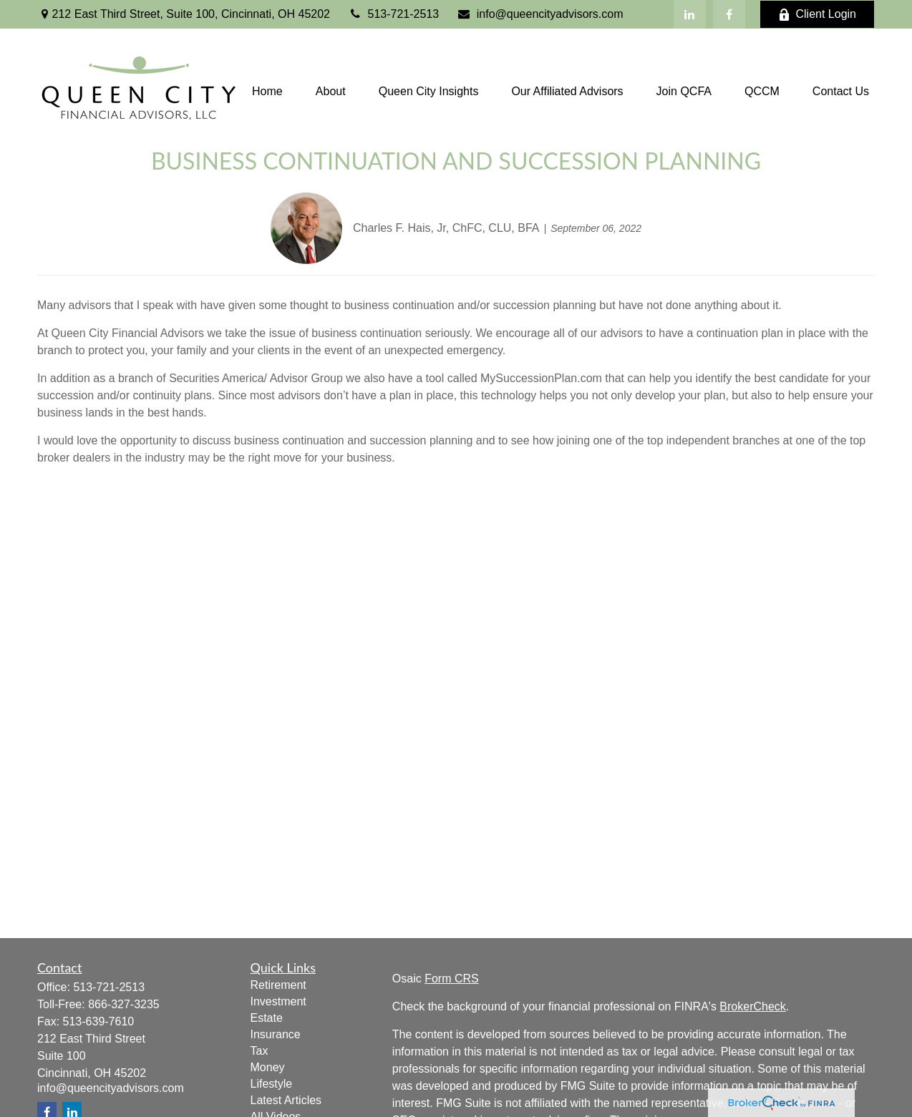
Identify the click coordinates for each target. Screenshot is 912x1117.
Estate (267, 1018)
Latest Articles (286, 1100)
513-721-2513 (393, 14)
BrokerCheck (752, 1006)
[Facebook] (729, 14)
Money (268, 1067)
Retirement (278, 985)
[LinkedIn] (690, 14)
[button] (267, 91)
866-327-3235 (124, 1004)
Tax (259, 1051)
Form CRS (452, 978)
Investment (278, 1001)
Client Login (817, 14)
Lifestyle (272, 1084)
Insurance (276, 1034)
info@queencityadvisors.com (540, 14)
